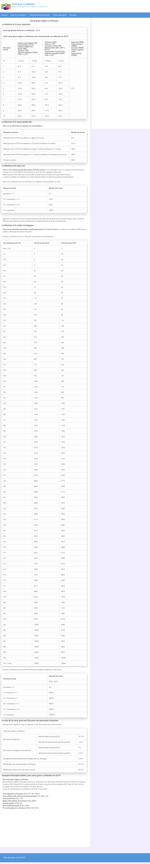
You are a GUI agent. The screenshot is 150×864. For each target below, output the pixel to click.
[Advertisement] (44, 829)
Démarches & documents (40, 15)
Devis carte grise (59, 15)
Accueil (4, 15)
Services (73, 15)
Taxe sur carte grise (18, 15)
